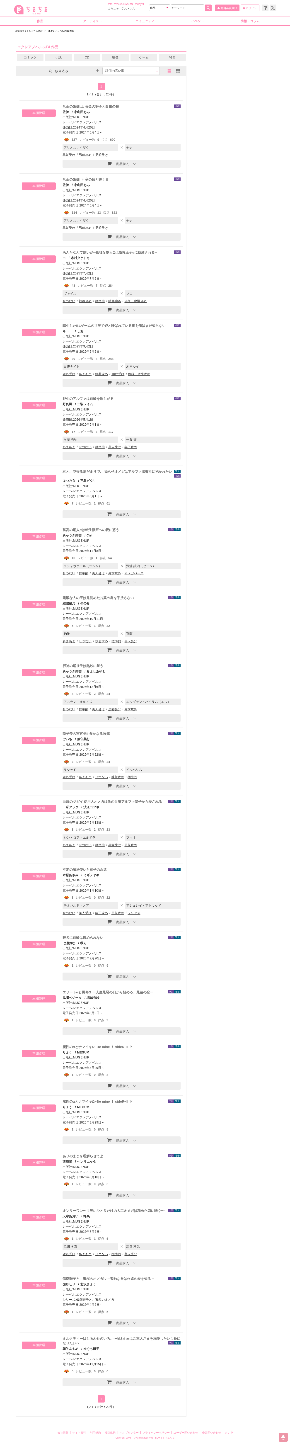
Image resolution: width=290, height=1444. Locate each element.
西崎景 (67, 1161)
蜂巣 (86, 1216)
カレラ (229, 1432)
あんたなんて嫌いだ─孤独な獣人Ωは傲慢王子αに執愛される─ (110, 252)
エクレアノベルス (89, 122)
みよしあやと (96, 671)
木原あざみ (70, 875)
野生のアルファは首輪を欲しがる (88, 398)
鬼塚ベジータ (72, 998)
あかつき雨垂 (72, 535)
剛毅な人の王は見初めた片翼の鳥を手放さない (98, 598)
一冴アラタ (70, 807)
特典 (172, 57)
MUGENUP (81, 117)
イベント (197, 21)
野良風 (67, 404)
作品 (40, 21)
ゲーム (144, 57)
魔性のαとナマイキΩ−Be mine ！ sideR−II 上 (98, 1047)
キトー (67, 331)
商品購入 (118, 163)
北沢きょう (88, 1284)
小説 (58, 57)
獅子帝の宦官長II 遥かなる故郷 (86, 733)
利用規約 (95, 1432)
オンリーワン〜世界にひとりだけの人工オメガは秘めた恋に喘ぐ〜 (113, 1211)
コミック (30, 57)
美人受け (114, 447)
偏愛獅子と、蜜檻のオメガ (95, 1299)
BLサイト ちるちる (164, 1438)
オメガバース (133, 573)
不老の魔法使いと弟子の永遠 (85, 869)
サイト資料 (79, 1432)
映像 (115, 57)
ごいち (67, 739)
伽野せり (69, 1284)
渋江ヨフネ (91, 807)
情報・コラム (250, 21)
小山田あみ (82, 112)
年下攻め (130, 447)
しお (80, 331)
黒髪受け (69, 155)
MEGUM (83, 1052)
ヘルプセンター (129, 1432)
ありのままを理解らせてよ (83, 1156)
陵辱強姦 (114, 301)
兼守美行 (83, 739)
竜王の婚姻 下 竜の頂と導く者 (86, 179)
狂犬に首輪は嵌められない (83, 937)
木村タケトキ (80, 258)
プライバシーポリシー (156, 1432)
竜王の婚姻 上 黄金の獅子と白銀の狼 (91, 106)
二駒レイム (85, 404)
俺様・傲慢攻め (135, 301)
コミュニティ (145, 21)
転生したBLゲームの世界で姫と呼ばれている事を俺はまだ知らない (114, 326)
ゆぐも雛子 (91, 1349)
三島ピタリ (88, 481)
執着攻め (85, 301)
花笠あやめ (70, 1349)
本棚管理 (38, 113)
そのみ (85, 603)
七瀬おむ (69, 943)
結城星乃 (69, 603)
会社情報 (63, 1432)
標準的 (100, 301)
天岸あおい (70, 1216)
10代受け (118, 374)
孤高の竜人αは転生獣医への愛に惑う (91, 530)
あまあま (85, 374)
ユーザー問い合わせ (186, 1432)
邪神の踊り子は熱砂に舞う (83, 666)
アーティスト (92, 21)
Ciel (89, 535)
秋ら (83, 943)
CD (87, 57)
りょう (67, 1052)
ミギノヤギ (91, 875)
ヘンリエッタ (86, 1161)
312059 (128, 4)
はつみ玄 (69, 481)
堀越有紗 (93, 998)
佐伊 (66, 112)
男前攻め (85, 155)
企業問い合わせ (211, 1432)
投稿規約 (110, 1432)
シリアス (134, 913)
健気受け (69, 374)
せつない (69, 301)
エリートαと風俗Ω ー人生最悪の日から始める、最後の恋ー (108, 992)
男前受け (101, 155)
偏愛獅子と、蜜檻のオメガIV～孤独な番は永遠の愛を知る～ (108, 1279)
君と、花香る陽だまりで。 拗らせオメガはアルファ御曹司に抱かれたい (117, 471)
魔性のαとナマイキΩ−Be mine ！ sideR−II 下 (98, 1101)
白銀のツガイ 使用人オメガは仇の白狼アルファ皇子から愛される (112, 801)
